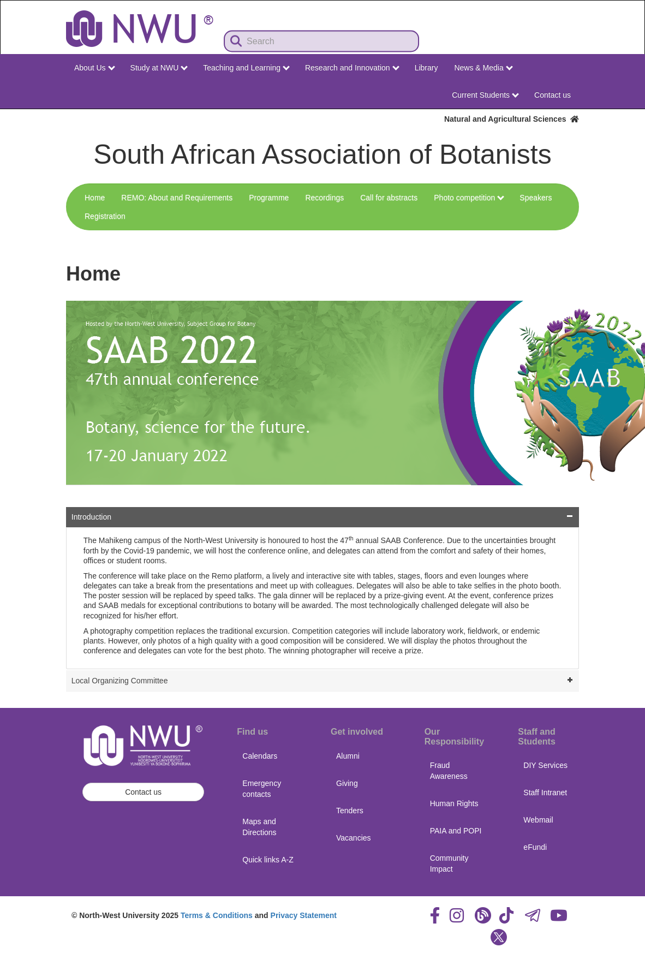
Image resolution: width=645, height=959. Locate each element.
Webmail (538, 819)
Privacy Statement (304, 915)
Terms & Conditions (217, 915)
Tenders (349, 810)
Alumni (348, 756)
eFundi (535, 847)
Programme (269, 197)
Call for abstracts (388, 197)
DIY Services (545, 765)
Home (95, 197)
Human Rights (454, 803)
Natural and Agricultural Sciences (511, 119)
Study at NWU (159, 67)
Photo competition (469, 197)
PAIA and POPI (456, 830)
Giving (347, 783)
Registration (105, 216)
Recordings (324, 197)
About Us (94, 67)
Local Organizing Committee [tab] (323, 680)
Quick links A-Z (267, 859)
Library (426, 67)
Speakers (535, 197)
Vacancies (353, 837)
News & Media (483, 67)
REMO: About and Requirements (176, 197)
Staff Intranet (545, 792)
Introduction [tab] (323, 516)
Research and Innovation (352, 67)
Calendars (259, 756)
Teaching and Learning (246, 67)
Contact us (552, 95)
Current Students (485, 95)
